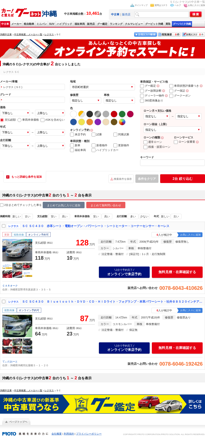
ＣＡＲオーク (10, 285)
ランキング (116, 23)
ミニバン (42, 23)
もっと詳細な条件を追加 (26, 176)
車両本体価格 (28, 119)
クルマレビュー (134, 23)
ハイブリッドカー (105, 150)
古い (27, 216)
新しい (16, 216)
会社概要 (56, 433)
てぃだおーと (10, 361)
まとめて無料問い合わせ (106, 205)
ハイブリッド (64, 23)
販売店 (126, 14)
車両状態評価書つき (184, 85)
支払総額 (8, 119)
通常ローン (153, 142)
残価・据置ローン (157, 146)
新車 (75, 145)
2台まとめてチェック (15, 205)
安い (53, 216)
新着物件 (99, 145)
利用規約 (69, 433)
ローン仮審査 (184, 141)
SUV (51, 23)
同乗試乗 (121, 134)
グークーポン (180, 95)
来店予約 (78, 134)
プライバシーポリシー (89, 433)
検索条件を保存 (123, 178)
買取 (168, 23)
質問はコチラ (161, 5)
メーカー (16, 23)
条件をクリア (147, 178)
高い (64, 216)
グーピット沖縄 (154, 23)
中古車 (5, 23)
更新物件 (121, 145)
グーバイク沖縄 (182, 23)
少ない (144, 216)
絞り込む (182, 178)
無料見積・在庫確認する (177, 272)
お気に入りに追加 (196, 5)
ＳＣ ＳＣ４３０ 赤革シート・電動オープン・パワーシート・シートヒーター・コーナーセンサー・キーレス (95, 225)
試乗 (97, 134)
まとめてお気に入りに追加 (63, 205)
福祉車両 (80, 23)
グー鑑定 (102, 23)
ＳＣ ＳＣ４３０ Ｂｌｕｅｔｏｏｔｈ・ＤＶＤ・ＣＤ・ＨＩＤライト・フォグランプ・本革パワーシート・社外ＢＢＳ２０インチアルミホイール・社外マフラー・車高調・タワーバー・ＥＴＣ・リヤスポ (112, 301)
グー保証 (177, 90)
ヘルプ (177, 5)
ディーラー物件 (152, 95)
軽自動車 (29, 23)
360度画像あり (151, 100)
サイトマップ (141, 5)
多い (133, 216)
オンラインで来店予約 (124, 272)
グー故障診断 (150, 90)
